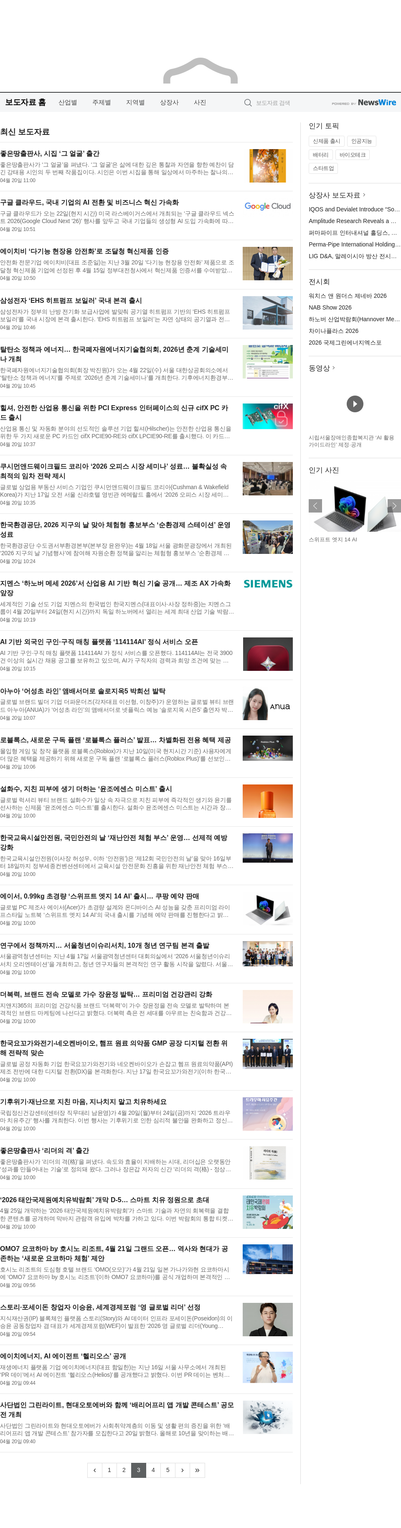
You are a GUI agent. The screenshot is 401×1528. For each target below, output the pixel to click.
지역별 (135, 102)
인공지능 (361, 141)
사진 (200, 102)
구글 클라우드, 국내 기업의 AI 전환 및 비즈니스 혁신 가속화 (89, 202)
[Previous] (94, 1470)
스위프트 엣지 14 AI (333, 539)
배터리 (321, 155)
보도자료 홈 (25, 102)
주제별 (101, 102)
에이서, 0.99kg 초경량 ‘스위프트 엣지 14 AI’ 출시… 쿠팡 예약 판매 (99, 896)
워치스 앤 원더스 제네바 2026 (348, 295)
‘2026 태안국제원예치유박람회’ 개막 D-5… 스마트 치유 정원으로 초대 (104, 1199)
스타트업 (323, 168)
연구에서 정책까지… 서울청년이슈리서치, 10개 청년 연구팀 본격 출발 (104, 945)
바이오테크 (353, 155)
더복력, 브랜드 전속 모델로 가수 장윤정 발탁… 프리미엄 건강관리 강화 (106, 994)
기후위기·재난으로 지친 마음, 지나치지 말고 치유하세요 (83, 1101)
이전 (315, 506)
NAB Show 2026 (330, 307)
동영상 (319, 368)
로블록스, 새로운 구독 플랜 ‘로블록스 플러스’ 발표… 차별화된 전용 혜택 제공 (115, 740)
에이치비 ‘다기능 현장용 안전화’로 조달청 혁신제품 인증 (84, 251)
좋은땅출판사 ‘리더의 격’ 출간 (44, 1150)
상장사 (169, 102)
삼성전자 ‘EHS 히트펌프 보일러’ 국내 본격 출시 (71, 300)
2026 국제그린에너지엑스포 (345, 342)
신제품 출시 (326, 141)
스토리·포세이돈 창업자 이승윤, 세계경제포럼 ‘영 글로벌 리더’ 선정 (100, 1307)
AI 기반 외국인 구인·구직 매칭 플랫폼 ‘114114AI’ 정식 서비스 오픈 (99, 641)
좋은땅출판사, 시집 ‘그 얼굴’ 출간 (49, 153)
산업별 (67, 102)
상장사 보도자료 (334, 195)
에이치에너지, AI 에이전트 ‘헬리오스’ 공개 (63, 1356)
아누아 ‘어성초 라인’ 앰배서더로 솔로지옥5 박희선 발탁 (82, 691)
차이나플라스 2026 (333, 330)
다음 (394, 506)
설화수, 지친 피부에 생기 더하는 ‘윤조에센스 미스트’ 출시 (86, 788)
